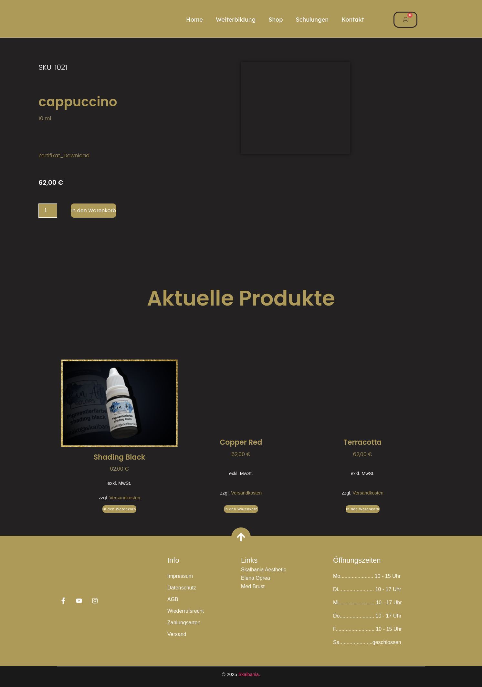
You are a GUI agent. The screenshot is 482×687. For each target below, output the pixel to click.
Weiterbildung (236, 19)
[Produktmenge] (47, 210)
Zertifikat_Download (63, 155)
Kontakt (352, 19)
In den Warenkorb (94, 210)
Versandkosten (125, 497)
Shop (275, 19)
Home (194, 19)
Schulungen (312, 19)
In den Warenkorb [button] (119, 509)
